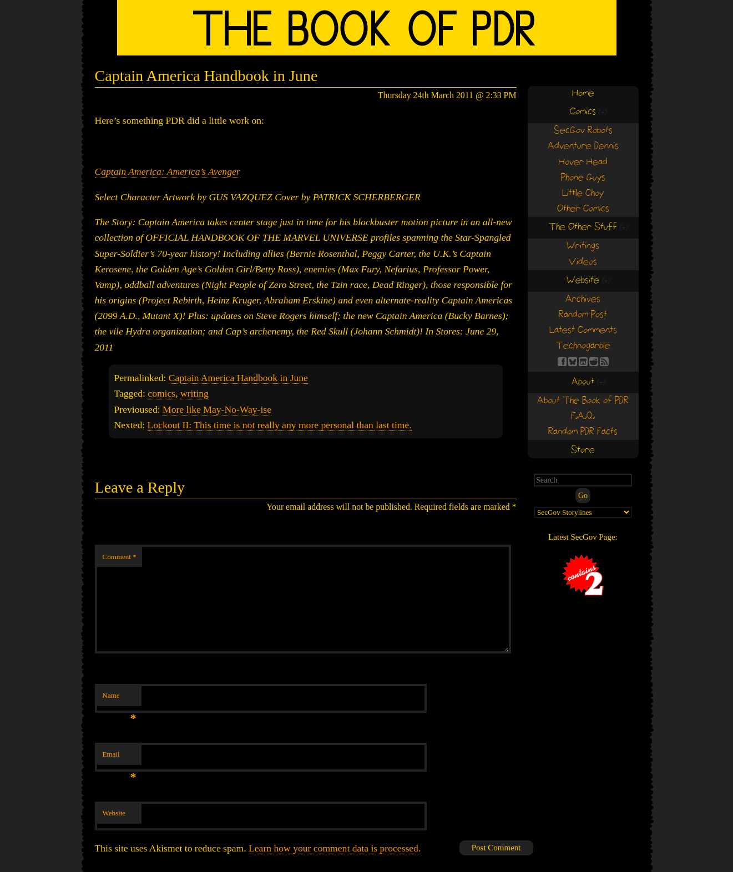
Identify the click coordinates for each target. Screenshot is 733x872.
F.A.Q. (583, 416)
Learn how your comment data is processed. (335, 848)
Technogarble (583, 345)
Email (120, 757)
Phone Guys (583, 177)
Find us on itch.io (583, 361)
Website (114, 813)
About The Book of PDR (583, 400)
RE (593, 361)
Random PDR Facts (583, 431)
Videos (583, 262)
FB (562, 361)
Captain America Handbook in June (238, 377)
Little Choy (583, 193)
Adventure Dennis (583, 146)
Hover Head (583, 162)
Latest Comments (583, 330)
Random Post (583, 314)
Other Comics (583, 208)
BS (572, 361)
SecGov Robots (583, 130)
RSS (604, 361)
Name (120, 698)
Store (583, 450)
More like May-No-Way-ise (217, 409)
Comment (120, 556)
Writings (583, 246)
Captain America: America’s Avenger (167, 171)
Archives (582, 299)
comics (161, 393)
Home (583, 93)
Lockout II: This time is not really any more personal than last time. (280, 424)
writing (194, 393)
